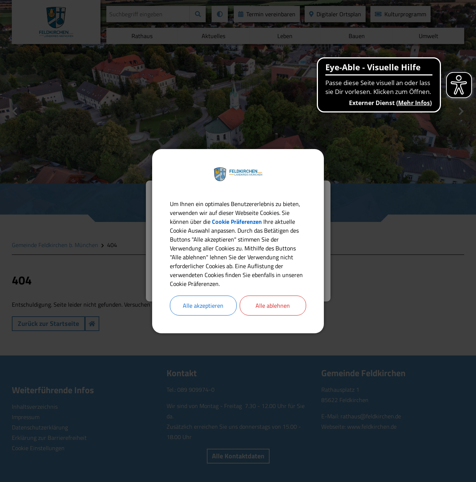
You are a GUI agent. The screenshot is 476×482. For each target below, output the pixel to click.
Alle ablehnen (273, 305)
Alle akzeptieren (203, 305)
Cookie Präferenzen (237, 221)
